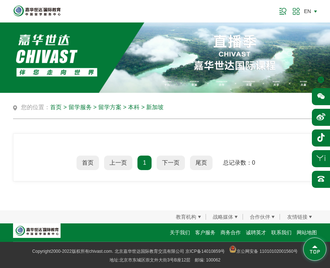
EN (307, 11)
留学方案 (109, 107)
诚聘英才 (256, 232)
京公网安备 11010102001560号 (263, 251)
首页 (56, 107)
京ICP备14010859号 (205, 251)
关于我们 (180, 232)
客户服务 (205, 232)
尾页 (201, 163)
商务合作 (230, 232)
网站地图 (307, 232)
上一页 (118, 163)
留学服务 (80, 107)
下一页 (171, 163)
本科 (134, 107)
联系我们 (281, 232)
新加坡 (155, 107)
